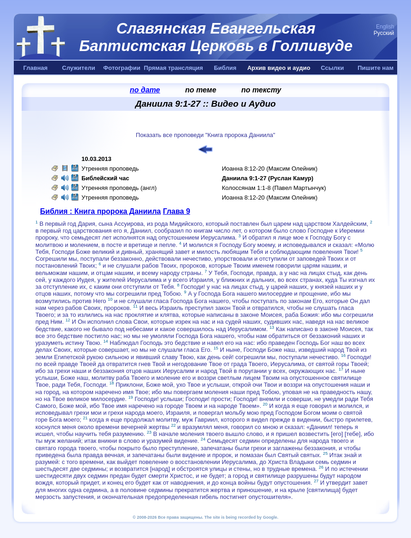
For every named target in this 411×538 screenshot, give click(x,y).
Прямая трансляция (173, 67)
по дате (145, 90)
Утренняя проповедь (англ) (118, 187)
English (385, 26)
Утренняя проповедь (110, 168)
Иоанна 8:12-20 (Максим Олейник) (270, 168)
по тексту (261, 90)
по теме (200, 90)
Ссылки (332, 67)
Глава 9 (176, 211)
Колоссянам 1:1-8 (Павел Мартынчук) (274, 187)
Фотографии (121, 67)
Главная (35, 67)
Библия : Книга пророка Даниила (100, 211)
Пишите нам (376, 67)
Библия (225, 67)
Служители (78, 67)
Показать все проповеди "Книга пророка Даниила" (205, 135)
